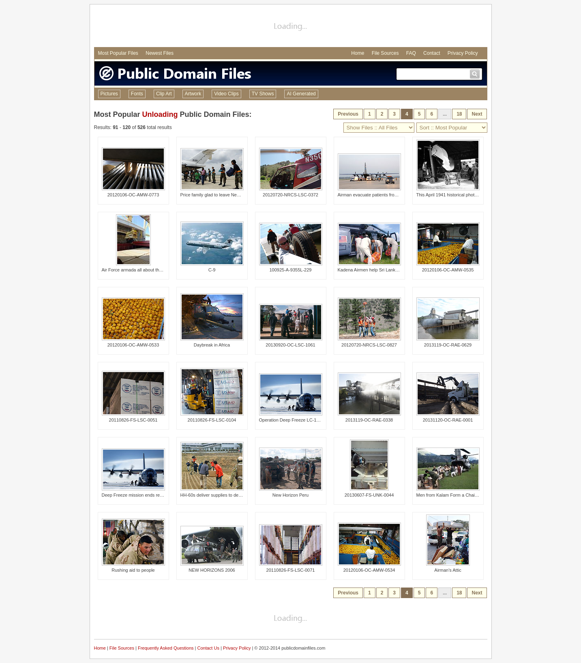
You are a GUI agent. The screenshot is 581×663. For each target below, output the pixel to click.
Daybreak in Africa (212, 344)
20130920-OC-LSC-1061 (290, 344)
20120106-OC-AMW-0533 (133, 344)
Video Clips (226, 94)
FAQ (411, 53)
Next (477, 114)
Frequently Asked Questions (166, 648)
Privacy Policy (463, 53)
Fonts (137, 94)
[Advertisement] (290, 27)
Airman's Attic (447, 570)
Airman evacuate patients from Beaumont (379, 194)
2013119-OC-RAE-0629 (448, 344)
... (445, 114)
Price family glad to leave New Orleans (218, 194)
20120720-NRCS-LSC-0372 (290, 194)
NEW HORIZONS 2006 (212, 570)
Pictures (109, 94)
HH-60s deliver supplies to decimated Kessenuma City (234, 495)
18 (459, 114)
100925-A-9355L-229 (291, 269)
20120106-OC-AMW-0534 (369, 570)
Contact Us (208, 648)
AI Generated (301, 94)
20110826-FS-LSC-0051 (133, 420)
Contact (431, 53)
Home (357, 53)
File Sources (385, 53)
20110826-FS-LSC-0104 (212, 420)
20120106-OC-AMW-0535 (448, 269)
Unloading (160, 114)
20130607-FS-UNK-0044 (369, 495)
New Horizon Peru (290, 495)
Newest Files (160, 53)
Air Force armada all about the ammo (139, 269)
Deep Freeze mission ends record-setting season (150, 495)
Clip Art (164, 94)
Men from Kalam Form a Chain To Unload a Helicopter (470, 495)
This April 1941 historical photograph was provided (466, 194)
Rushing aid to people (132, 570)
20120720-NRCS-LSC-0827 (369, 344)
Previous (348, 114)
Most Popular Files (118, 53)
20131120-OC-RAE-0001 (448, 420)
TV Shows (263, 94)
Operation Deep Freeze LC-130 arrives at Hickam (308, 420)
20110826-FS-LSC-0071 (290, 570)
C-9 (212, 269)
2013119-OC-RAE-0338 (369, 420)
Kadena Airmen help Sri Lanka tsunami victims (384, 269)
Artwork (193, 94)
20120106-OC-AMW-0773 (133, 194)
